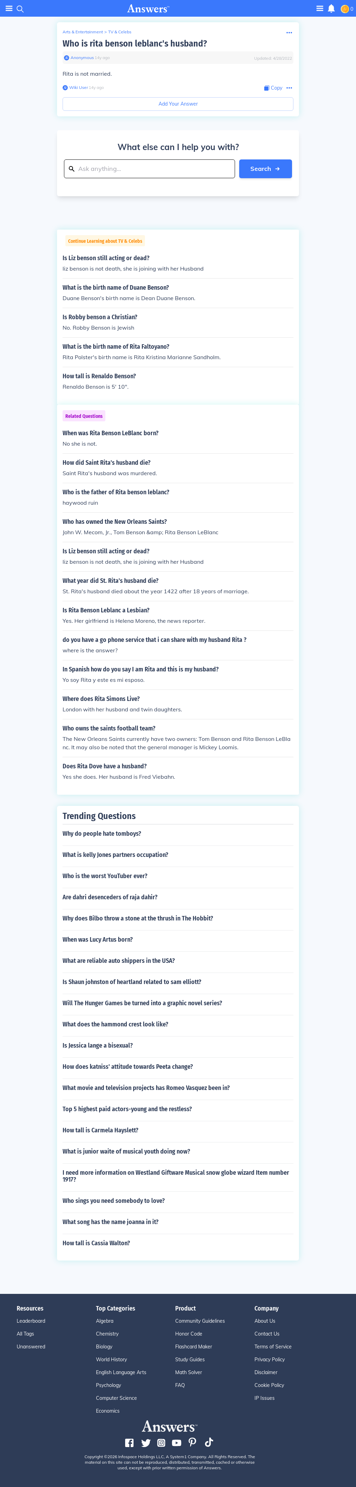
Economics (108, 1411)
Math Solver (188, 1372)
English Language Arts (121, 1372)
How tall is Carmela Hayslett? (100, 1130)
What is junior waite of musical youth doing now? (126, 1151)
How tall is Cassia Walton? (96, 1243)
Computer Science (116, 1398)
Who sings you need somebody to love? (114, 1201)
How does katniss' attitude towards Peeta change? (128, 1067)
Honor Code (188, 1334)
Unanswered (31, 1347)
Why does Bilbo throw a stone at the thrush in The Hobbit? (138, 918)
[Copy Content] (273, 88)
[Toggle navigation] (319, 8)
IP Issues (264, 1398)
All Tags (25, 1334)
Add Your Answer (178, 104)
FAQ (180, 1385)
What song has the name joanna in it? (111, 1222)
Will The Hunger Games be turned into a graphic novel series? (142, 1003)
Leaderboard (31, 1321)
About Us (264, 1321)
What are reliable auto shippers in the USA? (119, 961)
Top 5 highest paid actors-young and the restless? (127, 1109)
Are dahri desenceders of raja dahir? (110, 897)
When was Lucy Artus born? (98, 939)
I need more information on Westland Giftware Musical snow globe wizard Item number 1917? (176, 1176)
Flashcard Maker (193, 1347)
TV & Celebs (119, 31)
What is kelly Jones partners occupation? (115, 855)
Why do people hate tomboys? (102, 833)
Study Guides (190, 1359)
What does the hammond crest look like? (115, 1024)
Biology (104, 1347)
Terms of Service (273, 1347)
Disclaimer (265, 1372)
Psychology (108, 1385)
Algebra (104, 1321)
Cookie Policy (269, 1385)
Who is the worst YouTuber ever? (105, 876)
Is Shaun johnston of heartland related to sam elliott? (132, 982)
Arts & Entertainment (83, 31)
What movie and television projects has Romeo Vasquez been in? (146, 1088)
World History (111, 1359)
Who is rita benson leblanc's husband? (135, 43)
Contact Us (267, 1334)
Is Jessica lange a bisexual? (98, 1045)
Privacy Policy (269, 1359)
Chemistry (107, 1334)
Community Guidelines (200, 1321)
